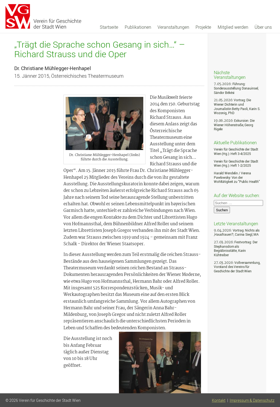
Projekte (203, 27)
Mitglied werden (233, 27)
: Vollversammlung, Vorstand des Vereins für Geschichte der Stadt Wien (237, 266)
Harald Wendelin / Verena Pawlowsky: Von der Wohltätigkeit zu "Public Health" (237, 177)
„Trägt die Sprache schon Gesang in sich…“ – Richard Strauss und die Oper (99, 49)
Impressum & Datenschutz (252, 400)
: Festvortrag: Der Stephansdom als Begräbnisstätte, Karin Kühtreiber (235, 248)
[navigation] (186, 27)
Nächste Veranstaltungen (230, 75)
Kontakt (219, 400)
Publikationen (138, 27)
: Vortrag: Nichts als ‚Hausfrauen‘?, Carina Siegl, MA (236, 232)
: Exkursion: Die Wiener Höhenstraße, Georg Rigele (234, 124)
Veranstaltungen (173, 27)
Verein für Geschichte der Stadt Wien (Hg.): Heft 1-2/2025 (236, 163)
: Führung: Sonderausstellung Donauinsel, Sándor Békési (236, 88)
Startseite (109, 27)
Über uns (263, 27)
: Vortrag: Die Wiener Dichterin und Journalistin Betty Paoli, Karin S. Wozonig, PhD (237, 106)
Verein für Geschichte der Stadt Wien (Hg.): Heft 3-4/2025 (236, 151)
